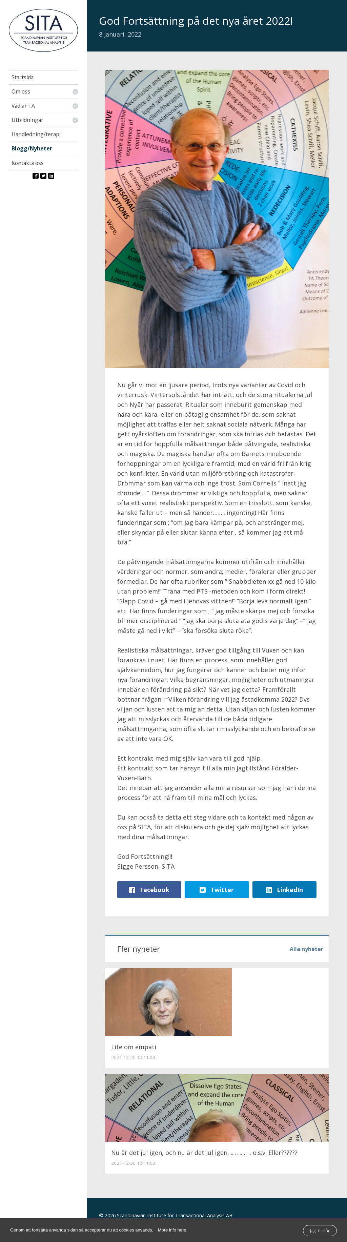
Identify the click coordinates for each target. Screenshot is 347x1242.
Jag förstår (320, 1230)
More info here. (172, 1230)
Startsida (23, 77)
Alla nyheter (306, 948)
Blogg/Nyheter (32, 148)
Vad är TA (23, 105)
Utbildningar (27, 120)
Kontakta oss (28, 163)
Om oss (21, 91)
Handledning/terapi (36, 134)
